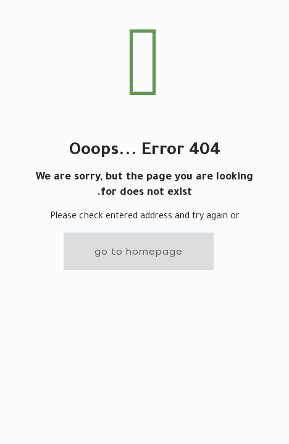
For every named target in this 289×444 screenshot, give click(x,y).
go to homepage (138, 251)
